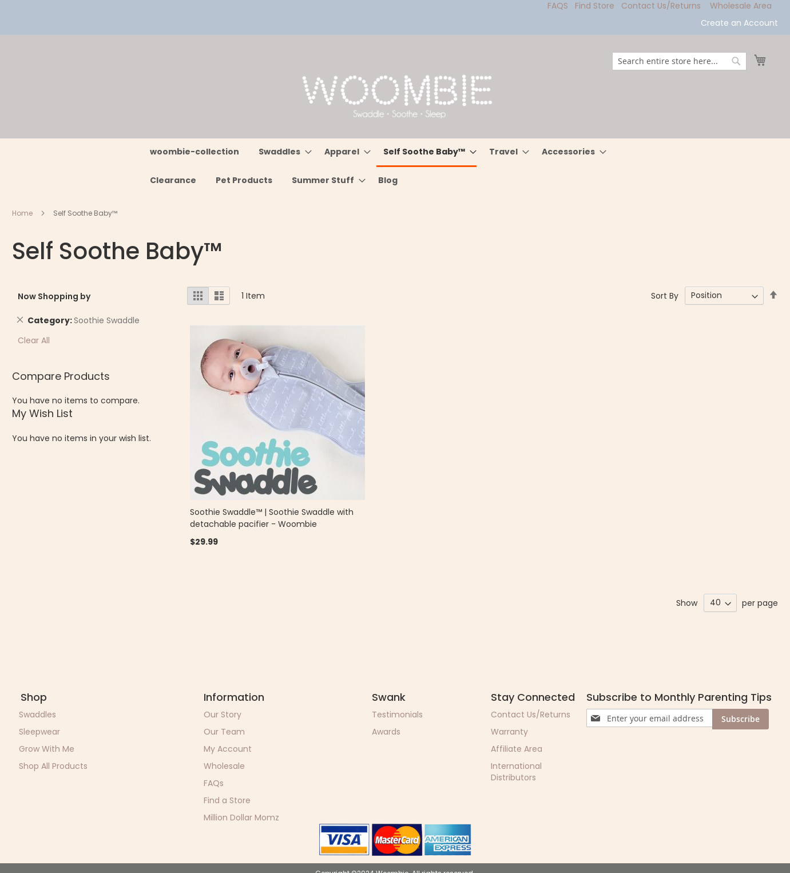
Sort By (664, 295)
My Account (228, 749)
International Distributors (516, 771)
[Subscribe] (740, 719)
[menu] (395, 166)
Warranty (509, 731)
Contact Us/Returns (661, 5)
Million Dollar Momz (241, 817)
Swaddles (37, 714)
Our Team (224, 731)
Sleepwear (39, 731)
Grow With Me (46, 749)
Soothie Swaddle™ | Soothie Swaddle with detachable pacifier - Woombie (272, 518)
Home (23, 213)
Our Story (222, 714)
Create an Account (739, 23)
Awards (386, 731)
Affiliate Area (516, 749)
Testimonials (397, 714)
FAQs (214, 783)
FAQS (557, 5)
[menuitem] (194, 151)
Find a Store (227, 800)
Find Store (594, 5)
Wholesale (224, 766)
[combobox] (679, 61)
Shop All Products (53, 766)
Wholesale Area (741, 5)
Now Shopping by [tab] (54, 296)
